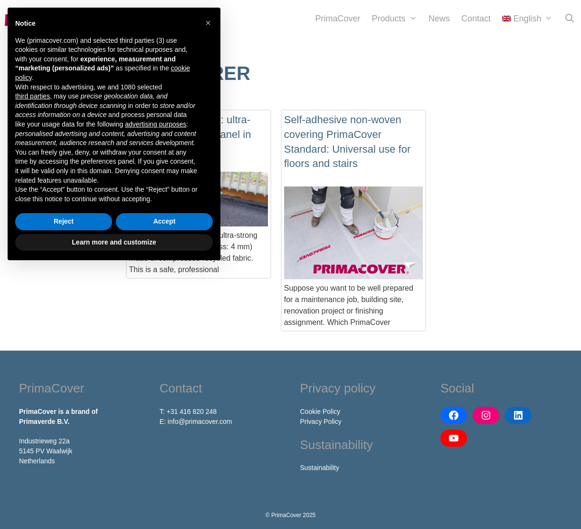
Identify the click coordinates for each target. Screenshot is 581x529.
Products (397, 18)
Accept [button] (164, 221)
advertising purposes (155, 124)
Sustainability (320, 467)
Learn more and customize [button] (114, 242)
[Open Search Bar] (570, 18)
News (439, 18)
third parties (32, 96)
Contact (476, 18)
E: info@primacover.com (196, 421)
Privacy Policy (321, 421)
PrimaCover (338, 18)
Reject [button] (64, 221)
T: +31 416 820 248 (188, 411)
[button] (208, 22)
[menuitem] (527, 18)
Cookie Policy (320, 411)
